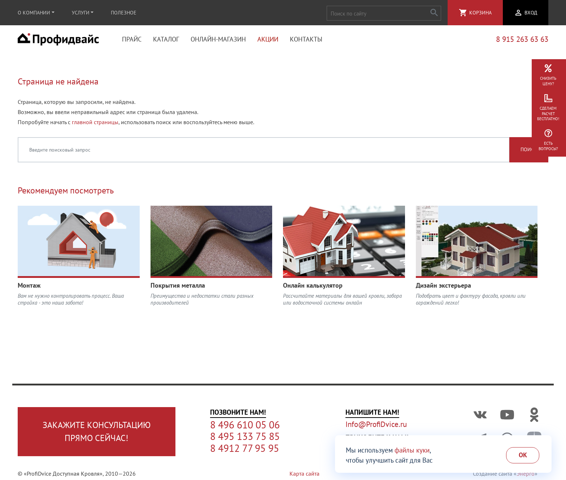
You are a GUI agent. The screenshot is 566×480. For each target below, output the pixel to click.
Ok (523, 455)
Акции (267, 40)
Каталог (166, 40)
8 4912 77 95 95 (244, 448)
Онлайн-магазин (218, 40)
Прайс (132, 40)
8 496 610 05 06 (245, 425)
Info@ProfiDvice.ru (376, 424)
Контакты (306, 40)
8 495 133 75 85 (245, 436)
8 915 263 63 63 (522, 40)
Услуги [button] (81, 12)
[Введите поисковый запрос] (264, 151)
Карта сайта (304, 473)
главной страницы (95, 123)
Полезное (123, 12)
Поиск (529, 151)
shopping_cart (463, 12)
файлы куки (412, 450)
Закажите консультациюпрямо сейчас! (97, 431)
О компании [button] (34, 12)
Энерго (526, 473)
